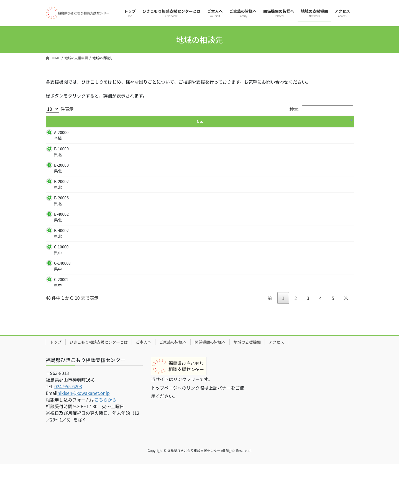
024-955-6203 (68, 421)
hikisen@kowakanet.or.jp (83, 428)
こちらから (105, 434)
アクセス (276, 377)
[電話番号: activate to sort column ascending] (292, 121)
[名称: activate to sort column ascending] (107, 121)
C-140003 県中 (62, 283)
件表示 (60, 109)
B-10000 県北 (61, 151)
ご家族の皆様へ (172, 377)
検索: (321, 109)
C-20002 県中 (61, 308)
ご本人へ (143, 377)
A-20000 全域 (61, 135)
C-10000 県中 (61, 267)
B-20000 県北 (61, 168)
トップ (56, 377)
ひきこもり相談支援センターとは (99, 377)
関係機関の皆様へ (210, 377)
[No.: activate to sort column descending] (61, 121)
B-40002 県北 (61, 234)
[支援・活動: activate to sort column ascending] (184, 121)
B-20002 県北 (61, 184)
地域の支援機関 (247, 377)
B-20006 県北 (61, 209)
